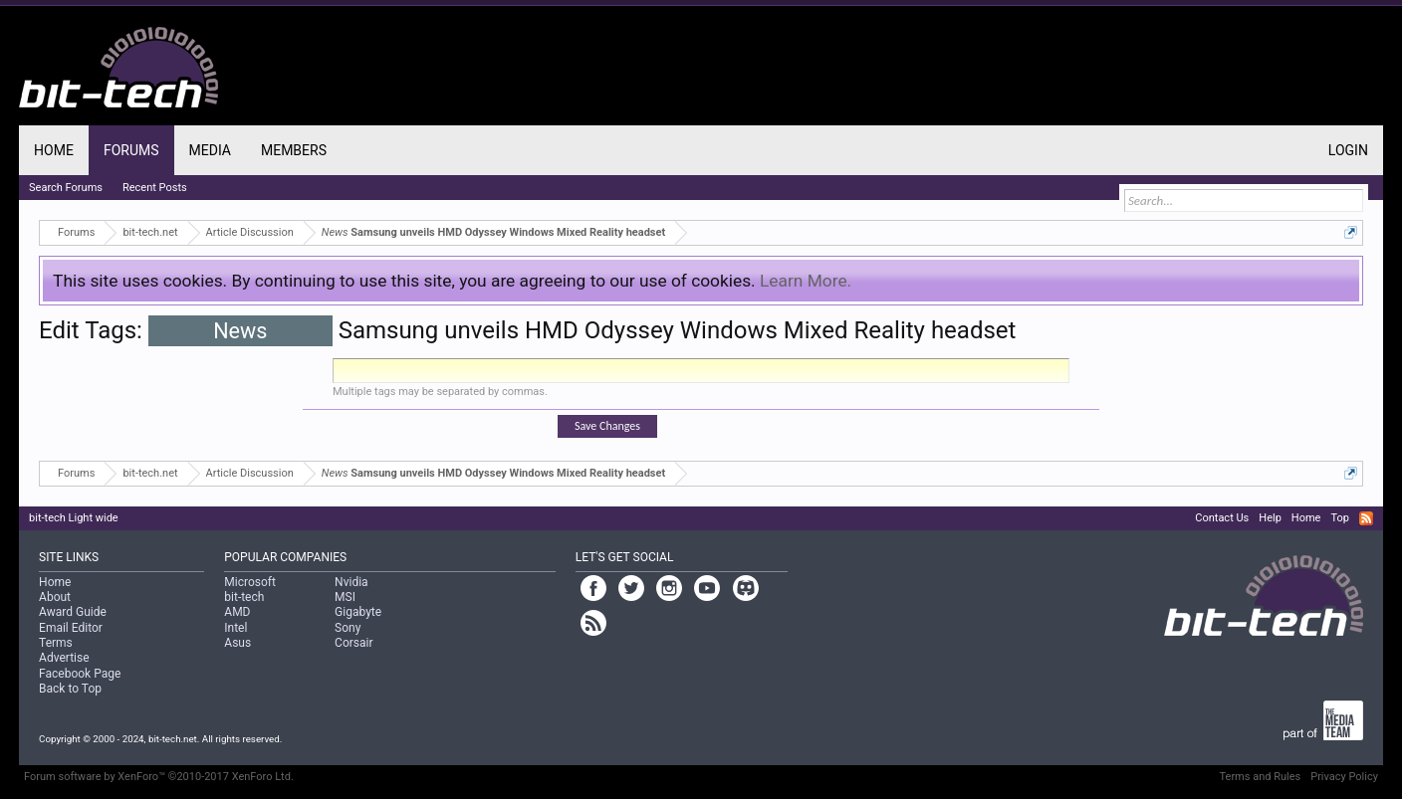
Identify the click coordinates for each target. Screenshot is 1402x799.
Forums (131, 150)
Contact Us (1222, 517)
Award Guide (73, 612)
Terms (56, 643)
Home (54, 150)
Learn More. (805, 281)
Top (1339, 517)
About (55, 597)
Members (294, 150)
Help (1270, 517)
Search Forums (66, 187)
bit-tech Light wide (73, 517)
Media (210, 150)
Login (1348, 150)
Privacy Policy (1344, 776)
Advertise (64, 658)
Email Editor (71, 628)
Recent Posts (154, 187)
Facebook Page (79, 674)
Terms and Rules (1260, 776)
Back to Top (70, 689)
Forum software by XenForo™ (159, 776)
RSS (1366, 518)
